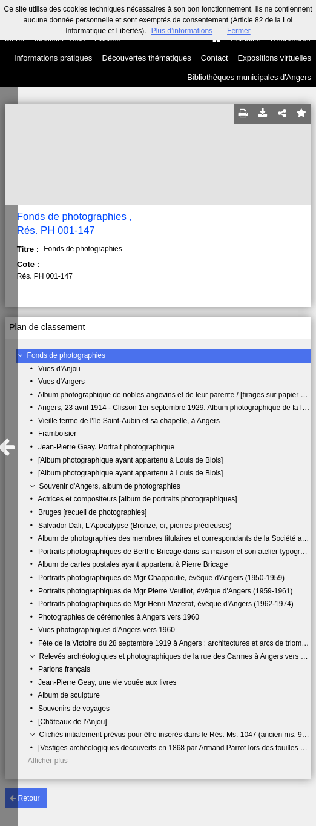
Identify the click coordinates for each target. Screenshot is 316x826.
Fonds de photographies (66, 355)
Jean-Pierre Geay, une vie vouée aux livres (107, 682)
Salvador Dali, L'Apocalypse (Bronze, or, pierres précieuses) (135, 525)
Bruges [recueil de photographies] (92, 512)
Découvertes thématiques (146, 57)
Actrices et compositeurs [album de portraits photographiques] (137, 499)
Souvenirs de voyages (74, 708)
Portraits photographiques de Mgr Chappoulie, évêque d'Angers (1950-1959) (161, 577)
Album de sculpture (69, 695)
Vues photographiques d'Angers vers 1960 (106, 630)
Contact (214, 57)
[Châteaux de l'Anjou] (72, 722)
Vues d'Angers (61, 381)
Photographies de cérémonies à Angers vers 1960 (118, 617)
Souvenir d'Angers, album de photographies (109, 486)
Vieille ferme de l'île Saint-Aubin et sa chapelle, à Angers (129, 421)
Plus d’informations (181, 31)
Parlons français (64, 669)
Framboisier (57, 433)
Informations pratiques (54, 57)
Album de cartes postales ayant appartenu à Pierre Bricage (133, 564)
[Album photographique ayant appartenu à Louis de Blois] (130, 460)
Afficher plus (48, 760)
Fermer (239, 31)
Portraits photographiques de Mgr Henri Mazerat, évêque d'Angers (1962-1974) (166, 604)
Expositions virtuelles (274, 57)
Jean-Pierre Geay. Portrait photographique (106, 447)
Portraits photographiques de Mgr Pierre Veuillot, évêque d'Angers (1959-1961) (165, 591)
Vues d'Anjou (59, 369)
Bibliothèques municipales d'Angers (249, 77)
